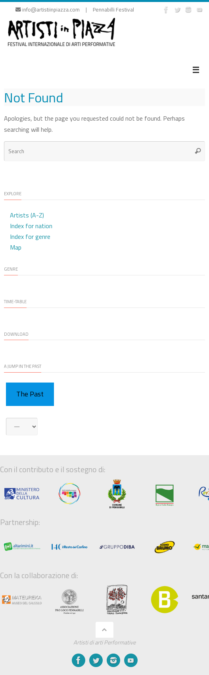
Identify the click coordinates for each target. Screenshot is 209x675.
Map (15, 247)
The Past (30, 393)
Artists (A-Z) (27, 215)
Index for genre (30, 236)
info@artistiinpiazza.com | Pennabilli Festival (74, 9)
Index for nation (31, 226)
